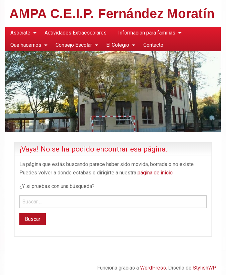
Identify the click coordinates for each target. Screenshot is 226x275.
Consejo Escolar (74, 45)
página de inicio (155, 173)
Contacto (153, 45)
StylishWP (204, 268)
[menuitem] (21, 33)
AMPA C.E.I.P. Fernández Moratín (111, 13)
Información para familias (146, 33)
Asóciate (20, 33)
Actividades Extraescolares (76, 33)
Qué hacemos (25, 45)
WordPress (153, 268)
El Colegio (117, 45)
